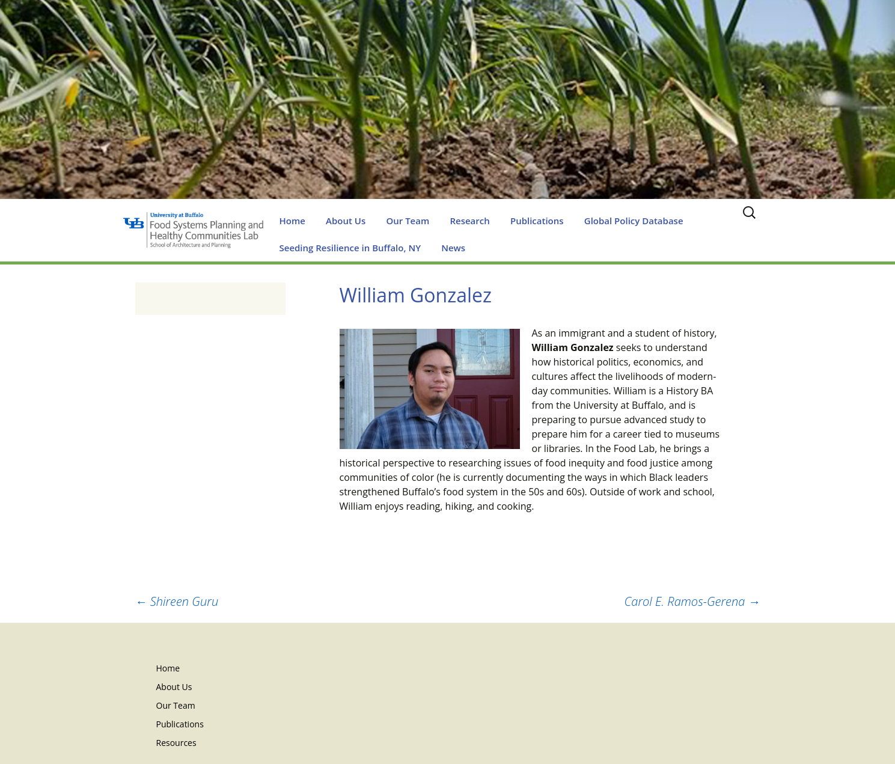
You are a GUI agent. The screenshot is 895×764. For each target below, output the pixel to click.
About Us (345, 221)
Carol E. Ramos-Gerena (692, 601)
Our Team (407, 221)
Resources (176, 742)
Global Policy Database (633, 221)
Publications (537, 221)
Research (469, 221)
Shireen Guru (177, 601)
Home (292, 221)
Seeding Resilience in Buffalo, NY (350, 248)
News (453, 248)
